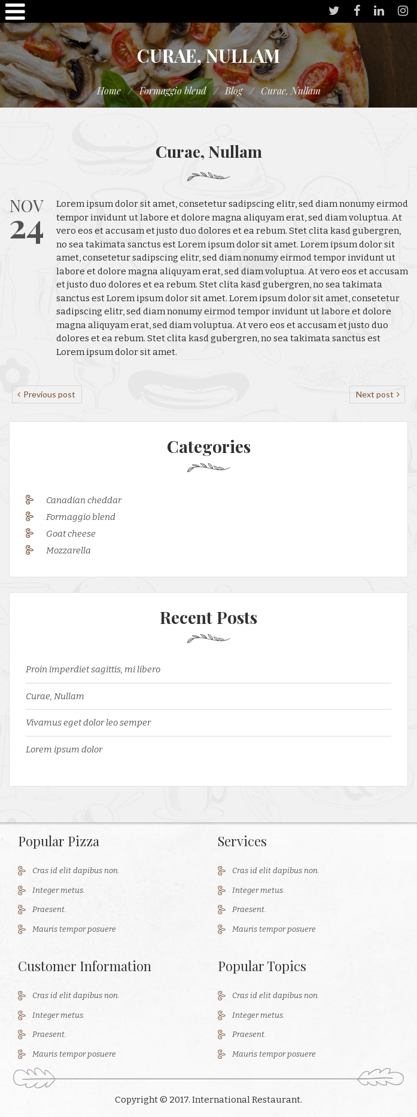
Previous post (48, 394)
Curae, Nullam (55, 696)
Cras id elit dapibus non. (76, 870)
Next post (375, 394)
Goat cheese (71, 533)
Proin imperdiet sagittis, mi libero (93, 669)
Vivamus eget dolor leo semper (88, 722)
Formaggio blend (80, 517)
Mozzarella (68, 550)
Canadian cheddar (83, 500)
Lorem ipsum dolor (64, 749)
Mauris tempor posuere (74, 929)
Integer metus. (58, 890)
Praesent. (49, 909)
